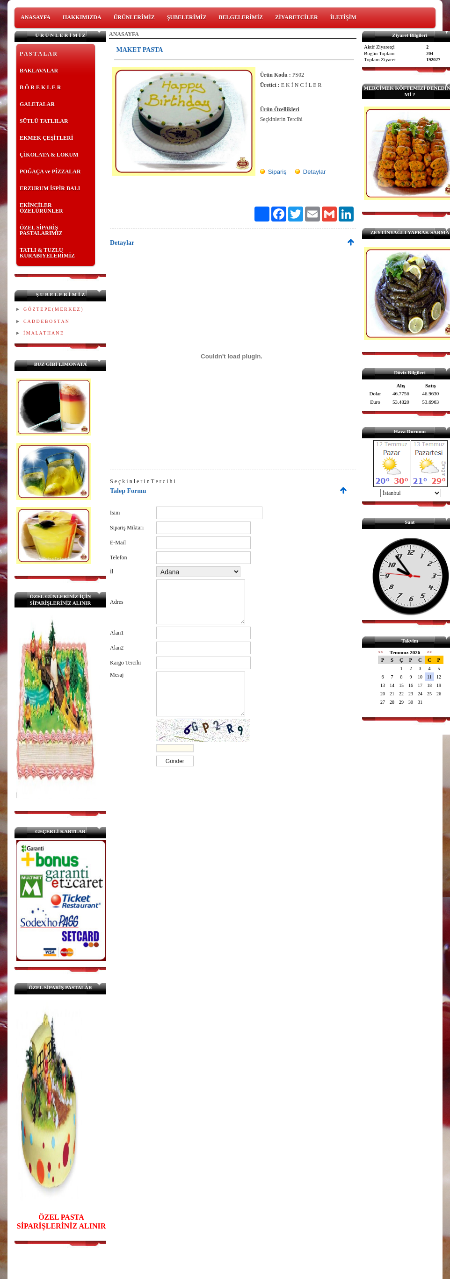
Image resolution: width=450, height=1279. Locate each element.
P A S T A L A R (38, 53)
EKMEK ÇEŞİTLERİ (46, 138)
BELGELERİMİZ (240, 17)
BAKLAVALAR (39, 70)
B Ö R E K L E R (40, 87)
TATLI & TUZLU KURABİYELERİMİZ (47, 253)
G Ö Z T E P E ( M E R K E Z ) (52, 309)
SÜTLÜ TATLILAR (44, 121)
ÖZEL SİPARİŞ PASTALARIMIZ (41, 230)
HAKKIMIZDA (82, 17)
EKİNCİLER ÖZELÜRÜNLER (41, 208)
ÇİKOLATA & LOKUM (49, 154)
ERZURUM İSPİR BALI (50, 188)
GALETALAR (37, 104)
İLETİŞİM (343, 17)
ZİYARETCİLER (296, 17)
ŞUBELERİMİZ (187, 17)
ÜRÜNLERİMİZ (134, 17)
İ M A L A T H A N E (43, 333)
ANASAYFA (36, 17)
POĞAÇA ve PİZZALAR (50, 171)
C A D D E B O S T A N (46, 321)
